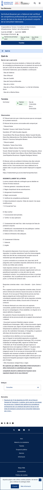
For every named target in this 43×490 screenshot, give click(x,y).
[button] (40, 480)
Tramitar (21, 43)
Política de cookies (21, 475)
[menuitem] (21, 439)
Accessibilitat (21, 471)
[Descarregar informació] (17, 34)
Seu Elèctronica (6, 8)
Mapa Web (21, 468)
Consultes (9, 387)
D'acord (14, 486)
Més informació (26, 486)
